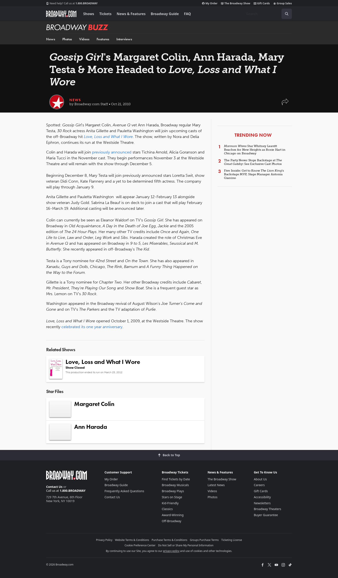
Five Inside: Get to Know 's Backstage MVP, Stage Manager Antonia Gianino (254, 174)
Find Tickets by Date (176, 479)
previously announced (111, 152)
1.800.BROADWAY (72, 3)
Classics (167, 509)
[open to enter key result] (287, 14)
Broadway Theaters (267, 509)
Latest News (216, 485)
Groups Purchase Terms (204, 540)
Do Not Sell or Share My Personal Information (185, 545)
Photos (67, 39)
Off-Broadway (171, 521)
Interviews (124, 39)
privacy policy (171, 551)
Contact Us (54, 487)
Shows (88, 14)
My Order (210, 3)
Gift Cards (262, 3)
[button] (285, 104)
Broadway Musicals (175, 485)
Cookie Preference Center (140, 545)
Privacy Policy (104, 540)
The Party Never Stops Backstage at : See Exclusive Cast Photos (253, 162)
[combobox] (267, 14)
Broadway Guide (165, 14)
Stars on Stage (172, 497)
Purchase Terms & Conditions (169, 540)
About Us (260, 479)
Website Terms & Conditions (132, 540)
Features (103, 39)
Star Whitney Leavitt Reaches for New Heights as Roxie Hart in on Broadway (254, 149)
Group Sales (282, 3)
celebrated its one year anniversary (91, 326)
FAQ (187, 14)
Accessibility (262, 497)
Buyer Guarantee (266, 515)
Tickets (105, 14)
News (50, 39)
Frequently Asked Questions (124, 491)
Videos (84, 39)
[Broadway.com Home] (61, 14)
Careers (259, 485)
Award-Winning (172, 515)
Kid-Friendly (170, 503)
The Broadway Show (235, 3)
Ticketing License (231, 540)
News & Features (131, 14)
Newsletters (262, 503)
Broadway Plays (173, 491)
